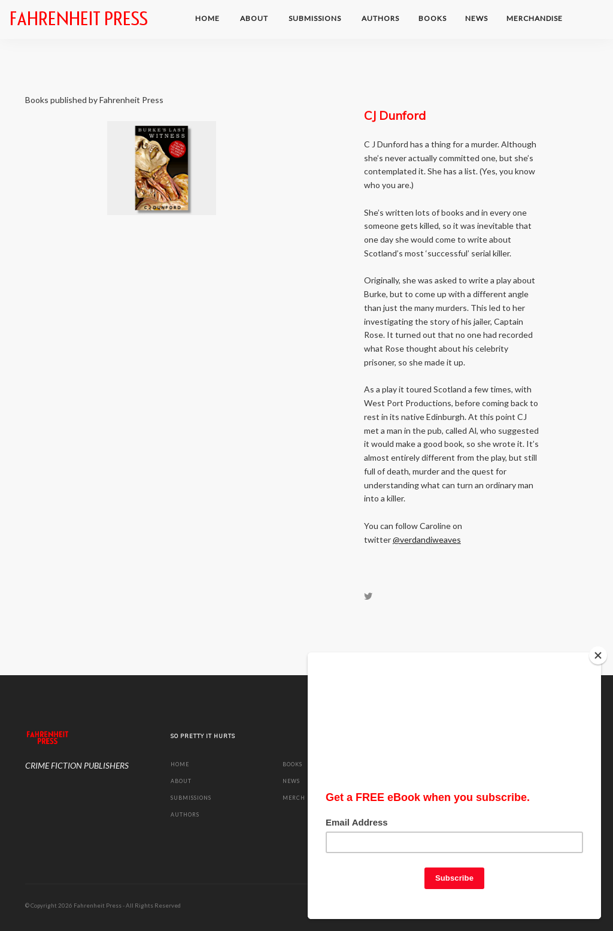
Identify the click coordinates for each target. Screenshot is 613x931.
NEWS (476, 18)
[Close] (598, 655)
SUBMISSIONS (316, 18)
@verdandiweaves (427, 539)
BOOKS (432, 18)
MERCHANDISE (535, 18)
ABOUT (255, 18)
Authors (380, 18)
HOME (208, 18)
